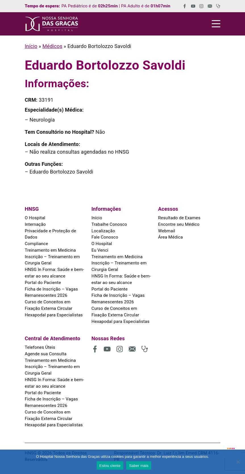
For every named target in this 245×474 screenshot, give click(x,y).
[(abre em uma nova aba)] (182, 6)
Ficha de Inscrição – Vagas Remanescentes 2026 (51, 291)
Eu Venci (100, 249)
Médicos (52, 46)
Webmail (166, 230)
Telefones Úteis (40, 345)
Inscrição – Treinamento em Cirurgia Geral (52, 259)
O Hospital (35, 217)
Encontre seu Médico (178, 224)
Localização (103, 230)
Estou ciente (110, 465)
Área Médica (170, 237)
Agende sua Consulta (45, 352)
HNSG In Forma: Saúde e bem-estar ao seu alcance (54, 272)
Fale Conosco (105, 237)
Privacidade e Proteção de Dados (50, 234)
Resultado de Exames (179, 217)
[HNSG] (52, 24)
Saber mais (138, 465)
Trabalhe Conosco (109, 224)
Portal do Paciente (43, 281)
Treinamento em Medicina (50, 249)
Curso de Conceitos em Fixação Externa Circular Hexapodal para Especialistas (55, 307)
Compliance (36, 243)
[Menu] (216, 24)
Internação (35, 224)
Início (31, 46)
